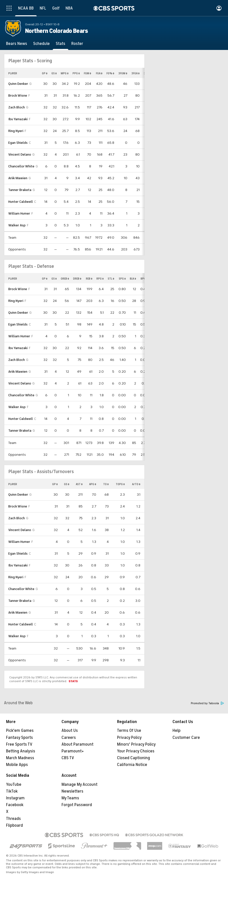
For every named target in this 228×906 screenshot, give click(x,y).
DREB (77, 278)
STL (111, 278)
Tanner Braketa (19, 190)
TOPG (120, 484)
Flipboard (14, 825)
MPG (65, 73)
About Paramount (77, 744)
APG (92, 484)
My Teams (70, 798)
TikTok (12, 791)
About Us (70, 730)
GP (44, 73)
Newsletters (72, 791)
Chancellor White (21, 166)
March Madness (20, 757)
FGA (99, 73)
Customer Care (186, 737)
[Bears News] (16, 43)
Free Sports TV (19, 744)
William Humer (19, 213)
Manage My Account (79, 784)
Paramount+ (73, 751)
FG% (110, 73)
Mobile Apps (17, 764)
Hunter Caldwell (20, 202)
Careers (69, 737)
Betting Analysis (20, 751)
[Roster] (77, 43)
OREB (65, 278)
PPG (76, 73)
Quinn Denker (18, 84)
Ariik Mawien (17, 178)
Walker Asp (17, 225)
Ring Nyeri (15, 131)
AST (79, 484)
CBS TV (68, 757)
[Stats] (60, 43)
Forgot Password (77, 804)
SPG (122, 278)
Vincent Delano (19, 154)
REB (89, 278)
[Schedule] (41, 43)
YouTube (13, 784)
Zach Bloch (16, 107)
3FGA (135, 73)
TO (106, 484)
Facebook (14, 804)
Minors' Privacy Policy (136, 744)
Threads (13, 818)
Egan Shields (18, 143)
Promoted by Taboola (207, 703)
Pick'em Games (20, 730)
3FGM (122, 73)
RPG (100, 278)
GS (54, 73)
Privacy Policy (129, 737)
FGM (87, 73)
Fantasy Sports (19, 737)
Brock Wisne (17, 95)
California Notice (132, 764)
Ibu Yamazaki (18, 119)
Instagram (15, 798)
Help (177, 730)
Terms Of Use (129, 730)
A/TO (136, 484)
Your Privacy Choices (135, 751)
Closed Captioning (133, 757)
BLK (133, 278)
